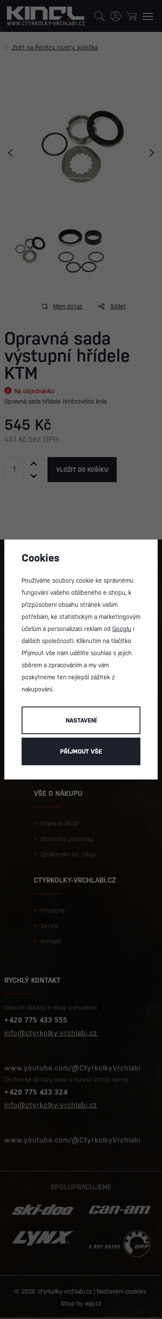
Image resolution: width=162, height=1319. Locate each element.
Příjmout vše (81, 751)
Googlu (121, 628)
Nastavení (81, 720)
